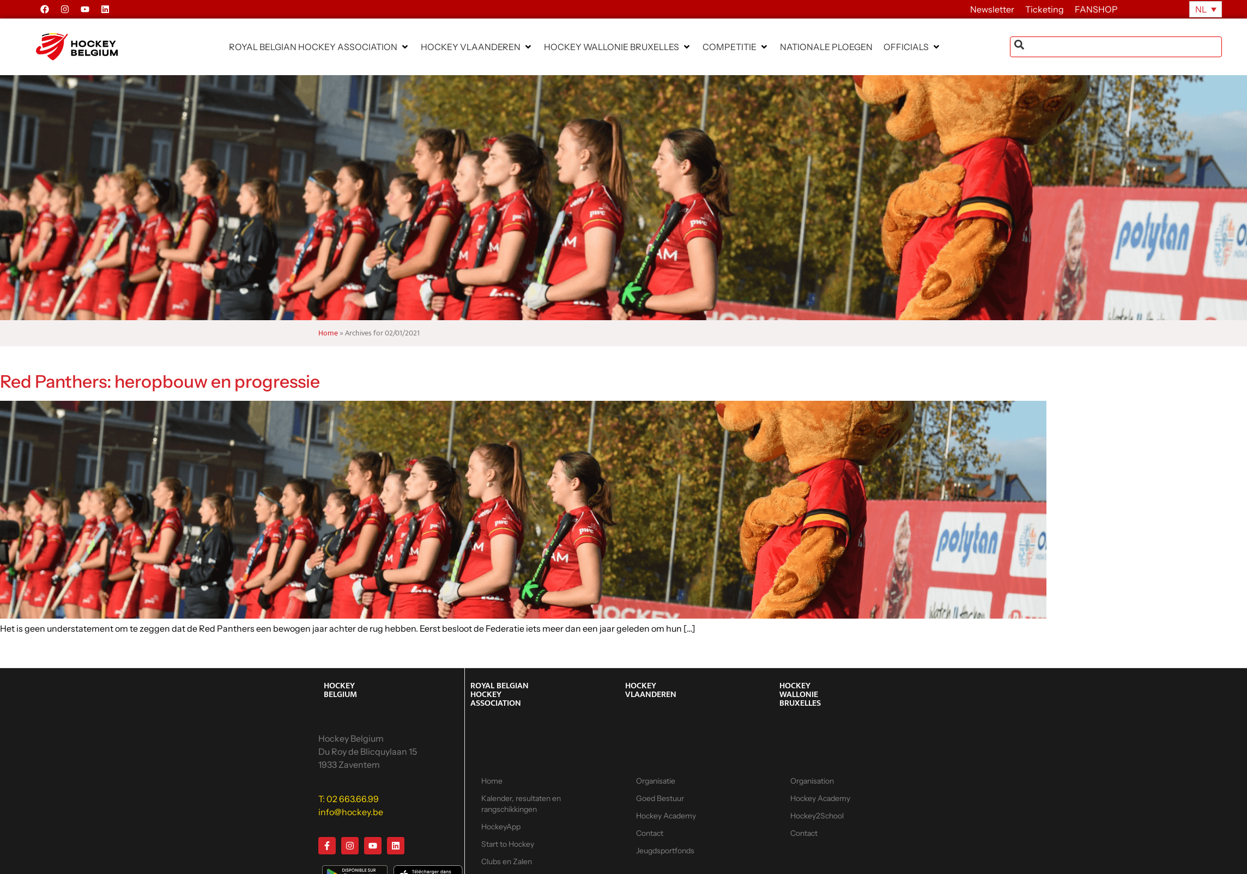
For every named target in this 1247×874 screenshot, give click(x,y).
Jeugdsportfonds (665, 850)
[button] (319, 47)
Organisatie (655, 781)
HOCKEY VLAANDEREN (650, 690)
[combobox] (1116, 46)
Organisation (812, 781)
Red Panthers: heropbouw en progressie (160, 381)
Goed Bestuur (660, 798)
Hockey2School (817, 816)
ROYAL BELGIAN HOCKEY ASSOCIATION (499, 695)
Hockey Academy (666, 816)
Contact (649, 833)
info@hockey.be (350, 811)
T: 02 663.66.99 (348, 798)
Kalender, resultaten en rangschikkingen (521, 803)
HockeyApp (500, 827)
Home (328, 333)
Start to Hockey (507, 844)
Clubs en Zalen (506, 861)
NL (1201, 9)
